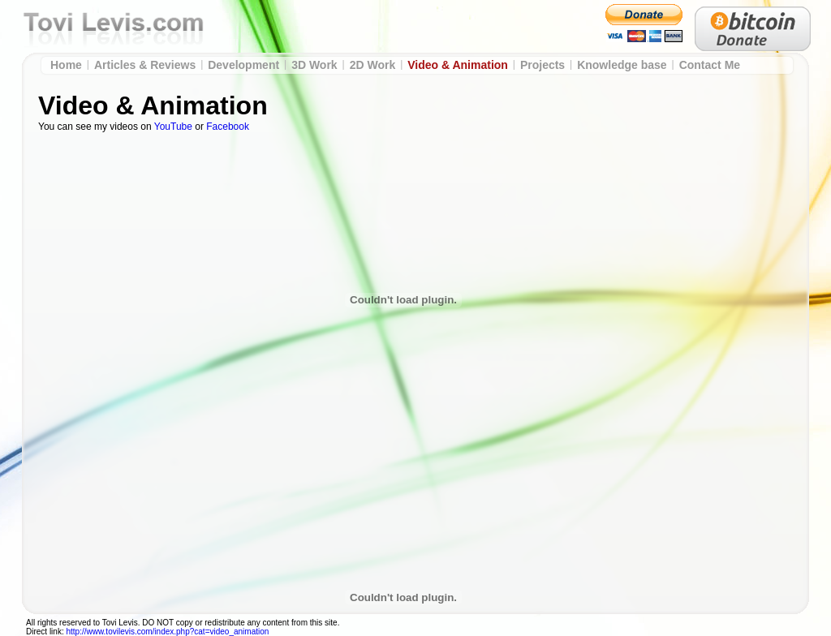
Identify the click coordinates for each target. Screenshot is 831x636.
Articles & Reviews (145, 64)
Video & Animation (457, 64)
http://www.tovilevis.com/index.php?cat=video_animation (167, 631)
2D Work (373, 64)
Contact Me (709, 64)
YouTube (173, 126)
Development (243, 64)
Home (66, 64)
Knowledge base (621, 64)
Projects (542, 64)
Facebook (227, 126)
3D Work (314, 64)
